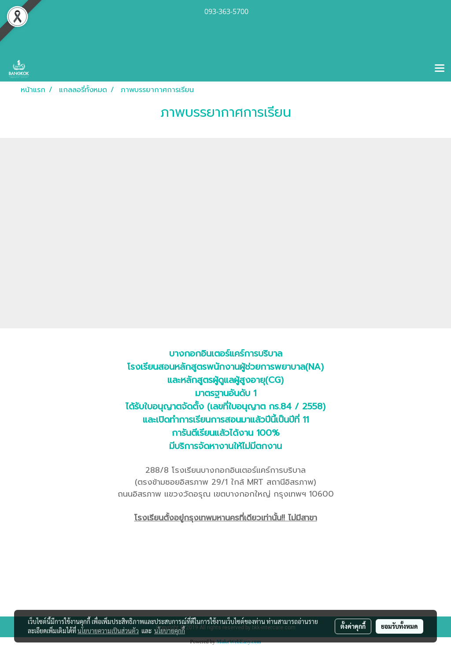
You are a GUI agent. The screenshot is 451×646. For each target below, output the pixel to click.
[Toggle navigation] (439, 68)
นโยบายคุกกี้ (169, 631)
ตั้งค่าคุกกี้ (353, 626)
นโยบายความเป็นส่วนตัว (108, 631)
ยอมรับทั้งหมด (399, 626)
